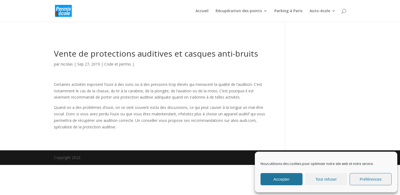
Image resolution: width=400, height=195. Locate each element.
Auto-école (320, 11)
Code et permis (117, 64)
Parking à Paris (288, 11)
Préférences (371, 179)
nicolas (67, 64)
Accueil (202, 11)
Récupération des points (239, 11)
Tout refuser (326, 179)
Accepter (282, 179)
